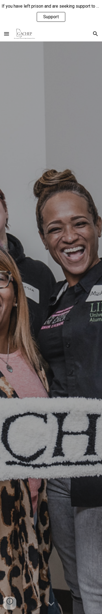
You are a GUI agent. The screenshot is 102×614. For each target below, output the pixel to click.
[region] (51, 13)
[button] (6, 33)
